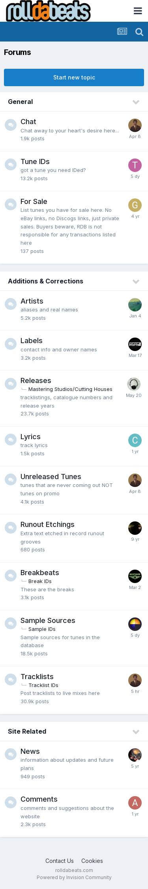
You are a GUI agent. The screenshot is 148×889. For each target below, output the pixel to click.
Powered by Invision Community (74, 877)
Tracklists (37, 676)
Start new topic (74, 77)
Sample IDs (42, 629)
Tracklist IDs (43, 685)
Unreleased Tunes (51, 476)
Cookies (92, 860)
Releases (36, 380)
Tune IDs (35, 161)
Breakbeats (40, 572)
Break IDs (40, 581)
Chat (28, 121)
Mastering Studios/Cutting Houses (70, 389)
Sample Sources (48, 620)
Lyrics (31, 436)
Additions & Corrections (45, 281)
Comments (39, 799)
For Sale (34, 201)
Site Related (27, 731)
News (30, 751)
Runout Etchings (48, 524)
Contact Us (59, 860)
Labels (32, 340)
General (20, 102)
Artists (32, 301)
